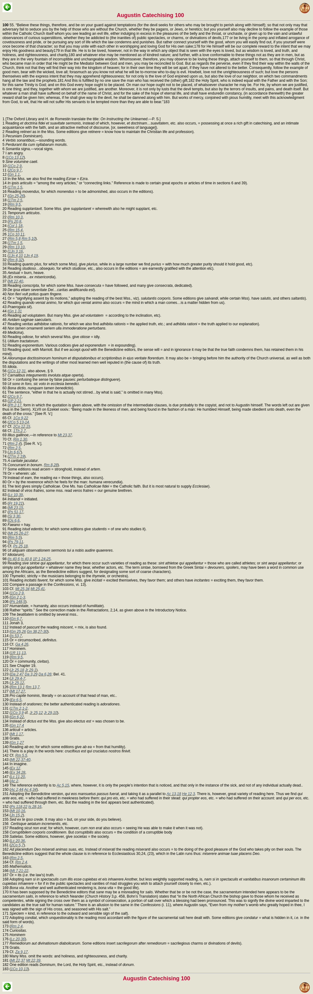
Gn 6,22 (17, 717)
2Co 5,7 (17, 845)
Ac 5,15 (63, 785)
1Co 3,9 (17, 713)
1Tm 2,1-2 (19, 708)
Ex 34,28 (18, 772)
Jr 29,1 (30, 670)
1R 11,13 (18, 653)
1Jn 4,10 (16, 256)
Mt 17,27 (18, 691)
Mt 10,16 (18, 811)
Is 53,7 (16, 636)
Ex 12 (15, 768)
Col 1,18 (16, 226)
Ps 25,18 (20, 546)
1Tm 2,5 (15, 200)
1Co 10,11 (16, 234)
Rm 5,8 (15, 238)
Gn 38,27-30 (37, 631)
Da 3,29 (31, 674)
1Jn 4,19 (31, 256)
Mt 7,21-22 (19, 871)
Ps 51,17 (16, 512)
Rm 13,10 (17, 247)
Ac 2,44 (17, 789)
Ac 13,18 (174, 794)
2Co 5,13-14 (19, 422)
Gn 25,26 (16, 196)
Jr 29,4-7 (18, 678)
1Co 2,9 (15, 166)
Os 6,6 (14, 520)
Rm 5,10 (28, 238)
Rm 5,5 (15, 537)
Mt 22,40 (16, 281)
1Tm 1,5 (15, 187)
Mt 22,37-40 (20, 760)
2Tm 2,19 (16, 456)
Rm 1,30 (20, 439)
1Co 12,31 (17, 371)
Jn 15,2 (17, 815)
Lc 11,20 (18, 777)
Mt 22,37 (18, 960)
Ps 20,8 (15, 221)
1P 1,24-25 (41, 559)
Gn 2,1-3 (18, 597)
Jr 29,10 (50, 713)
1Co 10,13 (19, 969)
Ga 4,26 (21, 644)
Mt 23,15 (16, 508)
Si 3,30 (14, 516)
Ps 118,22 (19, 807)
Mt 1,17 (17, 734)
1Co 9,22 (20, 418)
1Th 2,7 (19, 431)
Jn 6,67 (15, 452)
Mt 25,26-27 (18, 533)
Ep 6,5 (16, 700)
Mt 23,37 (65, 435)
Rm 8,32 (16, 260)
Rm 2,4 (15, 443)
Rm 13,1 (17, 687)
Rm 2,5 (15, 448)
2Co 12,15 (21, 426)
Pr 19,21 (16, 503)
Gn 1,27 (17, 742)
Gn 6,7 (16, 619)
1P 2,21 (15, 401)
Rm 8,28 (50, 465)
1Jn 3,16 (16, 251)
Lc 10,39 (16, 495)
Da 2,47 (17, 674)
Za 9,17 (21, 952)
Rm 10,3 (16, 217)
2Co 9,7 (15, 170)
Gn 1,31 (15, 311)
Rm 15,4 (16, 230)
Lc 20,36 (18, 841)
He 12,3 (188, 794)
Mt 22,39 (33, 960)
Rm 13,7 (32, 687)
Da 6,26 (45, 674)
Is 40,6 (14, 559)
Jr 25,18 (17, 670)
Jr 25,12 (17, 683)
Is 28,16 (35, 807)
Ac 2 (14, 781)
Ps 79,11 (16, 542)
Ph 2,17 (15, 405)
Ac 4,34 (30, 789)
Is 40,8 (26, 559)
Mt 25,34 (22, 589)
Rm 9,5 (15, 204)
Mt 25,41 (38, 589)
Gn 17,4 (17, 725)
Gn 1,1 (14, 174)
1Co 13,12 (15, 157)
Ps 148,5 (18, 602)
